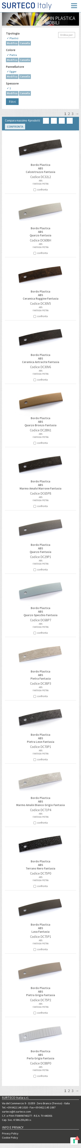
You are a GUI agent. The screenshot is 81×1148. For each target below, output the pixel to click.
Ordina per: (66, 35)
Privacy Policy (10, 1133)
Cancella (25, 43)
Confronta (15, 126)
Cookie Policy (10, 1137)
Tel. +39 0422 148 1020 (15, 1107)
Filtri (12, 102)
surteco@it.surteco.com (16, 1111)
